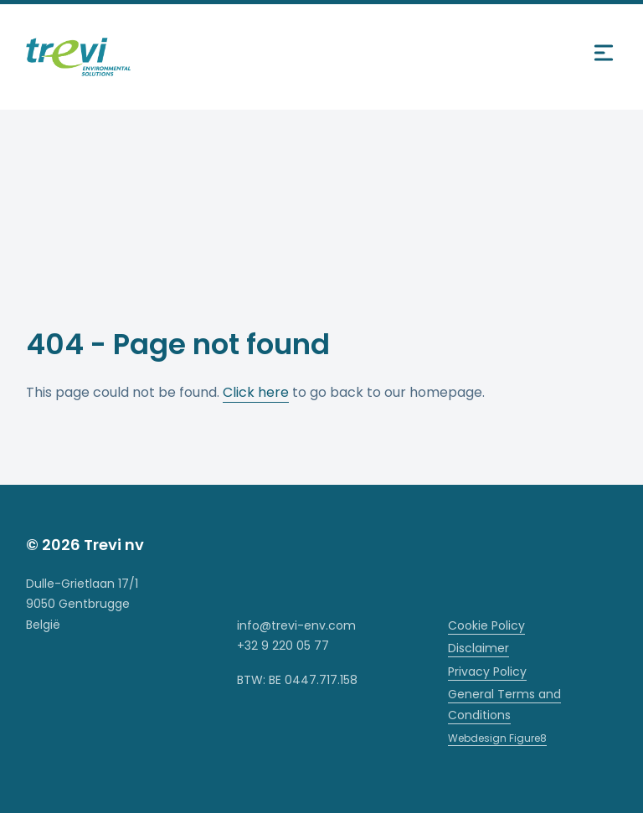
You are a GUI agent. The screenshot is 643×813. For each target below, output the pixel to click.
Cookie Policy (486, 625)
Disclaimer (478, 648)
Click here (256, 392)
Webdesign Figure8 (497, 738)
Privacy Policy (487, 671)
